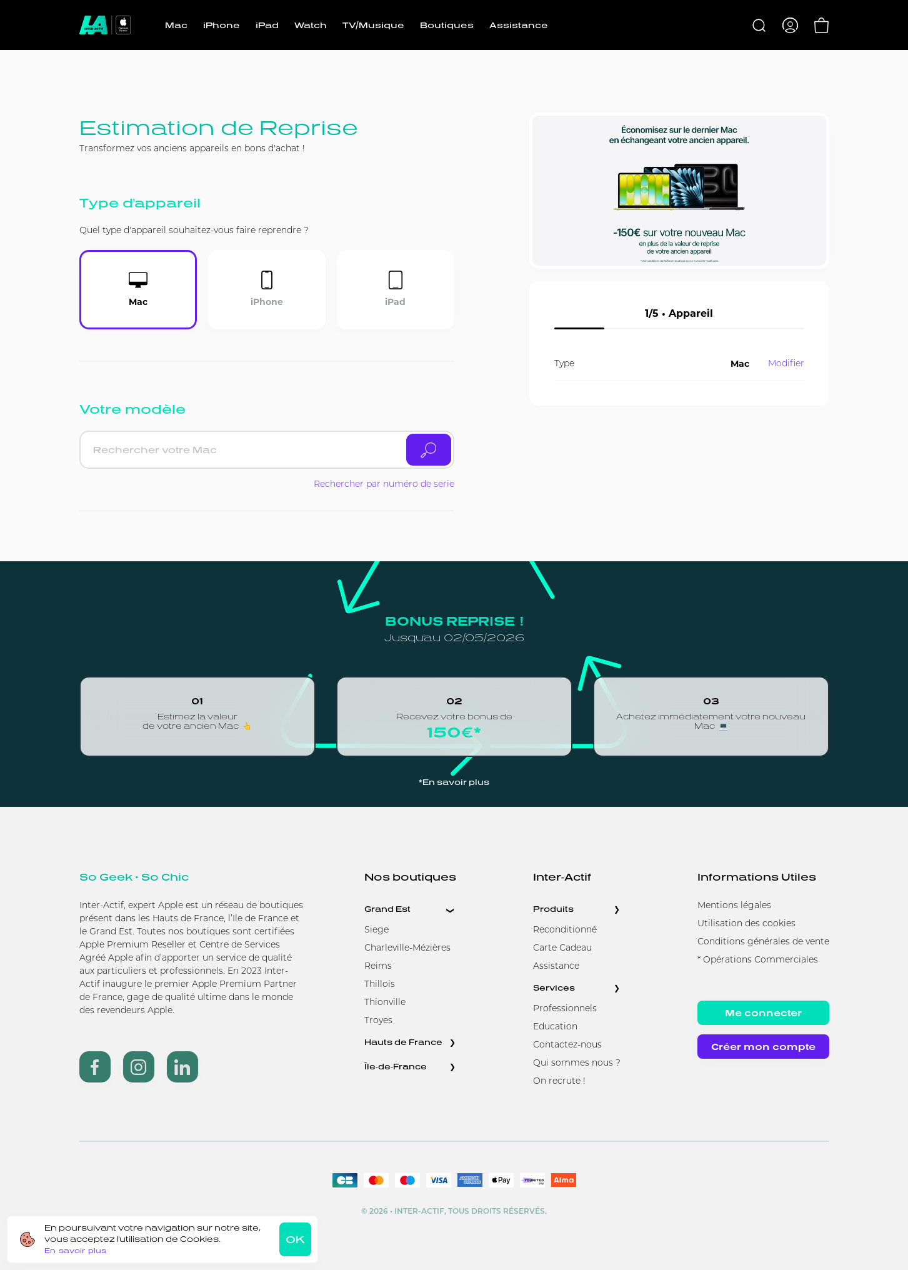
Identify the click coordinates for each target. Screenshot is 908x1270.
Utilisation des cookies (746, 924)
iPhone (221, 25)
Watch (310, 25)
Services (554, 987)
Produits (553, 909)
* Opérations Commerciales (757, 960)
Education (555, 1027)
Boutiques (447, 25)
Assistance (518, 25)
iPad (267, 25)
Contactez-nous (567, 1045)
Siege (376, 930)
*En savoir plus (454, 782)
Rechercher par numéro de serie (384, 484)
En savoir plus (75, 1250)
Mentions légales (734, 906)
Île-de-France (395, 1066)
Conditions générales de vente (763, 942)
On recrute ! (559, 1081)
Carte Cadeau (562, 948)
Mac (176, 25)
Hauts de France (403, 1042)
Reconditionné (565, 930)
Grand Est (387, 909)
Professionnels (565, 1009)
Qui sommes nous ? (577, 1063)
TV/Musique (373, 25)
